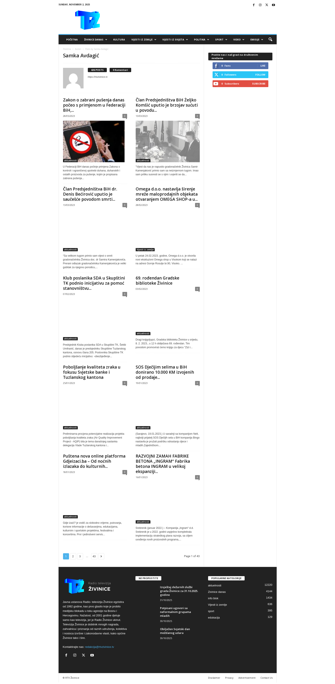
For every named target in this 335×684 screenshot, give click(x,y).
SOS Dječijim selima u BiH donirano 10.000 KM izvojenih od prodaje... (165, 372)
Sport (221, 39)
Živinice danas (95, 39)
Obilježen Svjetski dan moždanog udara (175, 631)
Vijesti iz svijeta (175, 39)
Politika (201, 39)
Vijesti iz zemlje (143, 39)
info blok (213, 598)
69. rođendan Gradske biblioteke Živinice (157, 280)
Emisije (256, 39)
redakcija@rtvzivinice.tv (99, 646)
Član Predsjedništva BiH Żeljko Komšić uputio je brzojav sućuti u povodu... (167, 105)
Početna (72, 39)
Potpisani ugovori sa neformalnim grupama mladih (175, 612)
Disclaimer (214, 677)
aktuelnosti (70, 160)
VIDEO (238, 39)
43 (94, 556)
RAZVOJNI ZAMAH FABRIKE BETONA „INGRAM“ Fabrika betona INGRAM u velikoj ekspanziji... (163, 463)
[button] (270, 39)
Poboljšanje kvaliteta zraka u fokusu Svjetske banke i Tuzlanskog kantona (91, 372)
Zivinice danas (217, 591)
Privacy (229, 677)
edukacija (214, 617)
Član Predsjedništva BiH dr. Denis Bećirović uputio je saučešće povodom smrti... (90, 194)
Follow (260, 74)
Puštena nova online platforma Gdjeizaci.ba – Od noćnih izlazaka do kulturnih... (94, 461)
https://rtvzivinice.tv (98, 77)
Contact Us (266, 677)
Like (262, 65)
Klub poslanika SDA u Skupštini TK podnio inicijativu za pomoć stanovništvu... (94, 283)
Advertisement (247, 677)
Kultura (119, 39)
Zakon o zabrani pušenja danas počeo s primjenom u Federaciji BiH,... (94, 105)
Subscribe (258, 83)
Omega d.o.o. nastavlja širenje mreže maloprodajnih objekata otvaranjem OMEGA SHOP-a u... (167, 194)
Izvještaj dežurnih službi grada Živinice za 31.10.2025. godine (179, 591)
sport (211, 611)
